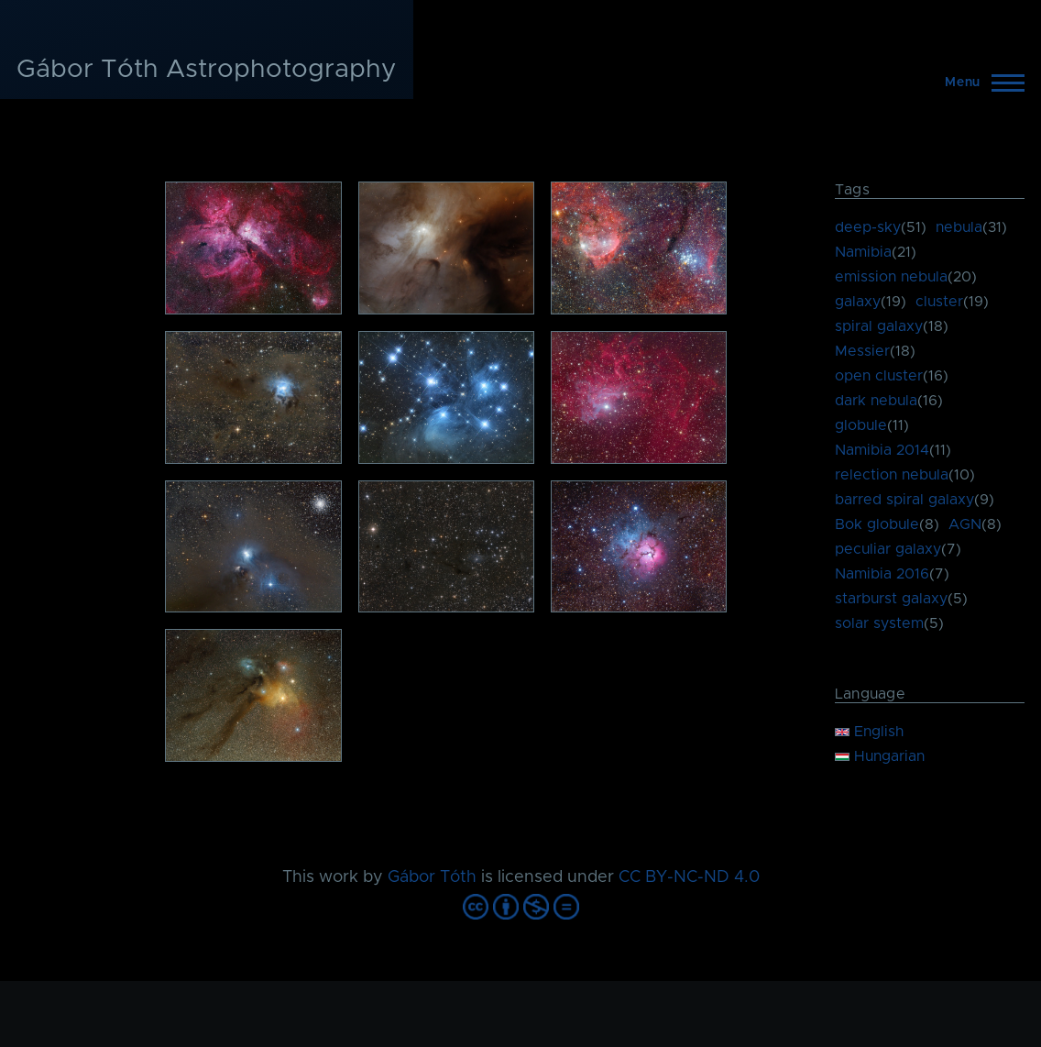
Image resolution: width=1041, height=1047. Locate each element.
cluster (939, 301)
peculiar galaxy (888, 549)
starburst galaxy (891, 598)
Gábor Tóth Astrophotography (206, 70)
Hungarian (880, 756)
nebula (959, 227)
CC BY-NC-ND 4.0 (689, 877)
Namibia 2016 (882, 574)
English (869, 731)
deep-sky (868, 227)
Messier (862, 351)
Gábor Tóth (432, 877)
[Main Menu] (979, 82)
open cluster (879, 376)
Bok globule (877, 524)
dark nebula (876, 400)
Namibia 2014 (882, 450)
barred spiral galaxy (904, 499)
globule (861, 425)
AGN (964, 524)
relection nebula (891, 475)
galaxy (858, 301)
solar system (879, 623)
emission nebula (891, 277)
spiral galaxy (879, 326)
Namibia (863, 252)
